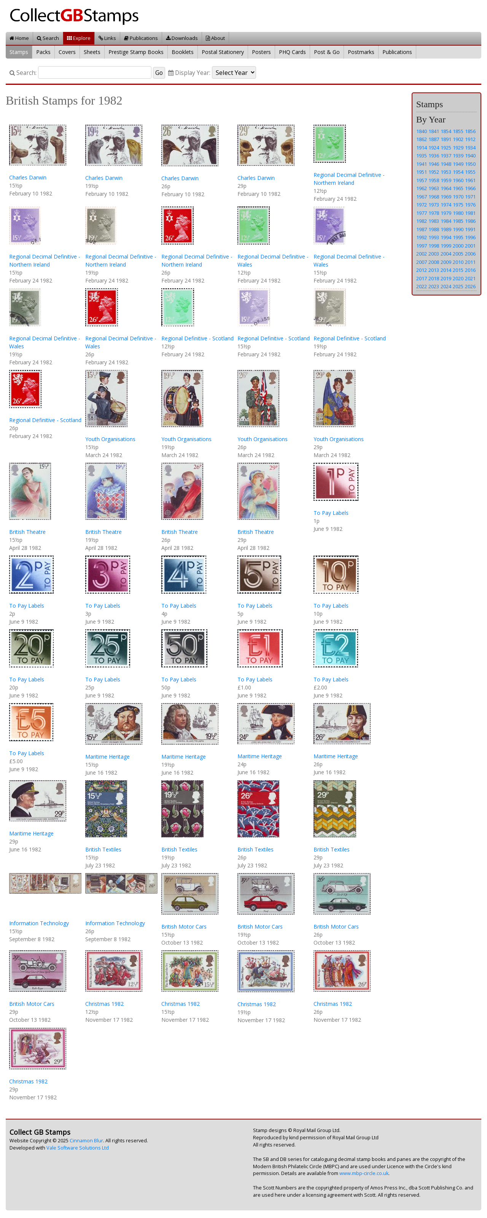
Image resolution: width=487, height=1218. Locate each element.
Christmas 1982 (104, 1003)
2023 (433, 286)
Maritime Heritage (107, 756)
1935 (421, 155)
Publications (141, 38)
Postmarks (361, 52)
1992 (421, 237)
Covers (67, 52)
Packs (43, 52)
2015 (458, 270)
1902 (458, 139)
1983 (433, 221)
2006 (470, 253)
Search (48, 38)
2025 (458, 286)
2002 (421, 253)
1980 (458, 213)
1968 (433, 196)
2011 (470, 262)
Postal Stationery (223, 52)
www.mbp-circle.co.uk (363, 1173)
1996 (470, 237)
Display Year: (189, 73)
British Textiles (103, 849)
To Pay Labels (331, 512)
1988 (433, 229)
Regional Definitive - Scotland (197, 338)
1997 (421, 245)
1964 (446, 188)
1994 (446, 237)
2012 (421, 270)
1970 (458, 196)
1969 (446, 196)
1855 (458, 131)
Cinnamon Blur (86, 1140)
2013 (433, 270)
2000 (458, 245)
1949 (458, 163)
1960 (458, 180)
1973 (433, 204)
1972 (421, 204)
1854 (446, 131)
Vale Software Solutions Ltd (77, 1148)
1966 (470, 188)
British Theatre (27, 531)
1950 (470, 163)
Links (107, 38)
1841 (433, 131)
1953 (446, 171)
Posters (261, 52)
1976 (470, 204)
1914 (421, 147)
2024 (446, 286)
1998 (433, 245)
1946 (433, 163)
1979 (446, 213)
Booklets (183, 52)
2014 (446, 270)
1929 (458, 147)
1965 (458, 188)
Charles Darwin (27, 177)
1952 (433, 171)
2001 (470, 245)
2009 (446, 262)
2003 (433, 253)
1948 (446, 163)
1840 (421, 131)
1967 (421, 196)
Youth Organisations (110, 439)
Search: (23, 73)
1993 (433, 237)
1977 (421, 213)
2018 (433, 278)
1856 (470, 131)
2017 (421, 278)
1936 (433, 155)
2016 (470, 270)
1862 (421, 139)
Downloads (182, 38)
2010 (458, 262)
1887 (433, 139)
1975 (458, 204)
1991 (470, 229)
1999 (446, 245)
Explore (79, 38)
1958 (433, 180)
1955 (470, 171)
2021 (470, 278)
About (215, 38)
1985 (458, 221)
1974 (446, 204)
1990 (458, 229)
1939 (458, 155)
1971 (470, 196)
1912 (470, 139)
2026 (470, 286)
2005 (458, 253)
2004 (446, 253)
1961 (470, 180)
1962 (421, 188)
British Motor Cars (184, 926)
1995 (458, 237)
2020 (458, 278)
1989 (446, 229)
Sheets (92, 52)
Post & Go (327, 52)
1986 (470, 221)
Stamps (19, 52)
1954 (458, 171)
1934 (470, 147)
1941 (421, 163)
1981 (470, 213)
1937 (446, 155)
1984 (446, 221)
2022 (421, 286)
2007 (421, 262)
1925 (446, 147)
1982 (421, 221)
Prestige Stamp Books (136, 52)
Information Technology (39, 923)
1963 (433, 188)
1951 (421, 171)
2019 (446, 278)
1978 (433, 213)
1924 (433, 147)
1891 (446, 139)
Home (19, 38)
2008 (433, 262)
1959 (446, 180)
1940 (470, 155)
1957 (421, 180)
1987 (421, 229)
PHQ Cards (292, 52)
